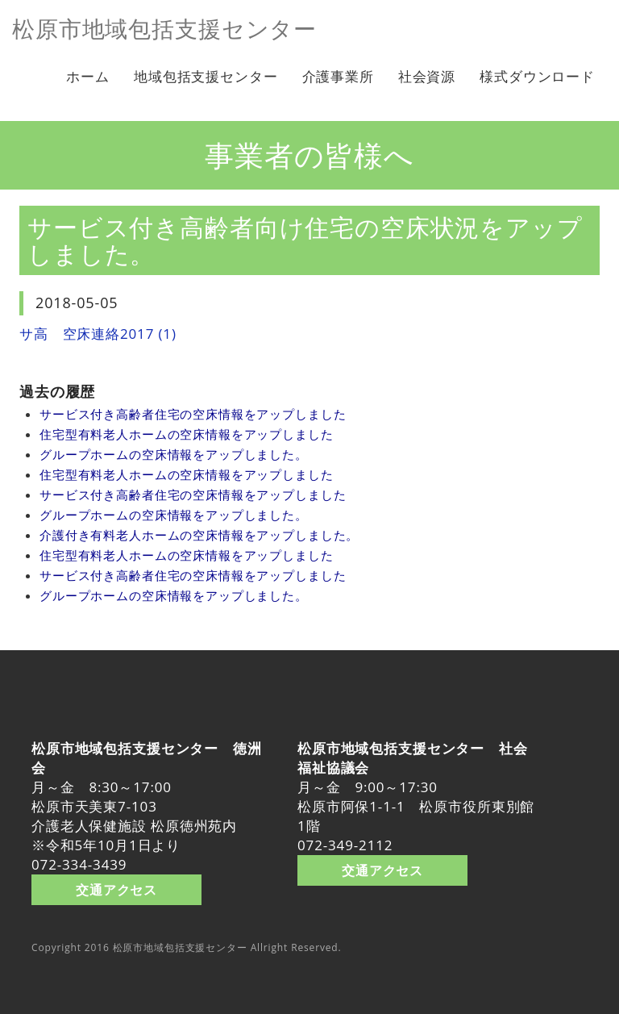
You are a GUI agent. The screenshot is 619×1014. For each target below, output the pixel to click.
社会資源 (426, 76)
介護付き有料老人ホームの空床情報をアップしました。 (199, 535)
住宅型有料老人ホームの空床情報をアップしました (186, 434)
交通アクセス (116, 889)
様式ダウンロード (537, 76)
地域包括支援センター (206, 76)
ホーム (88, 76)
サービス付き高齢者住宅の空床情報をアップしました (192, 414)
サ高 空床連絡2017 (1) (98, 333)
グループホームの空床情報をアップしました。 (173, 454)
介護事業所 (338, 76)
